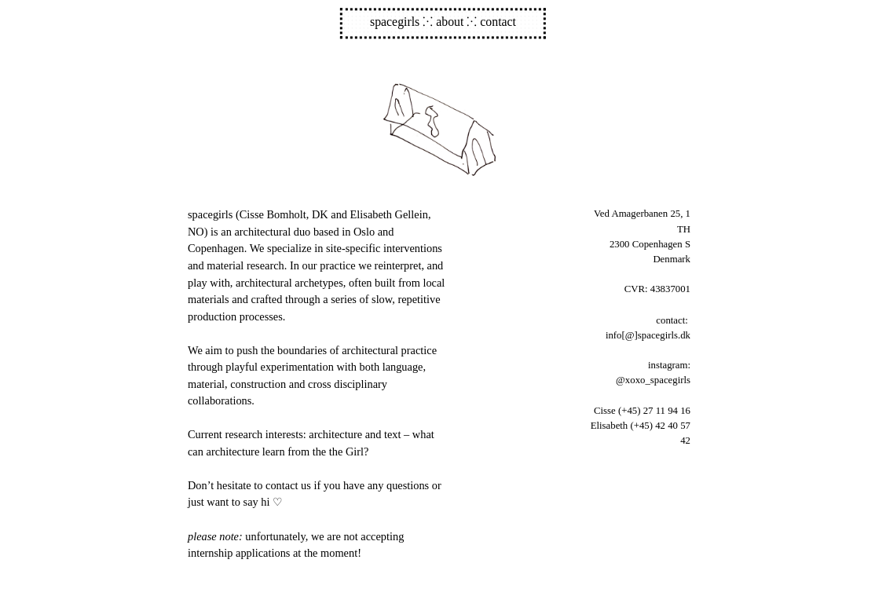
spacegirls (394, 22)
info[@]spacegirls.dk (648, 335)
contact (498, 22)
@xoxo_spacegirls (653, 380)
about (449, 22)
